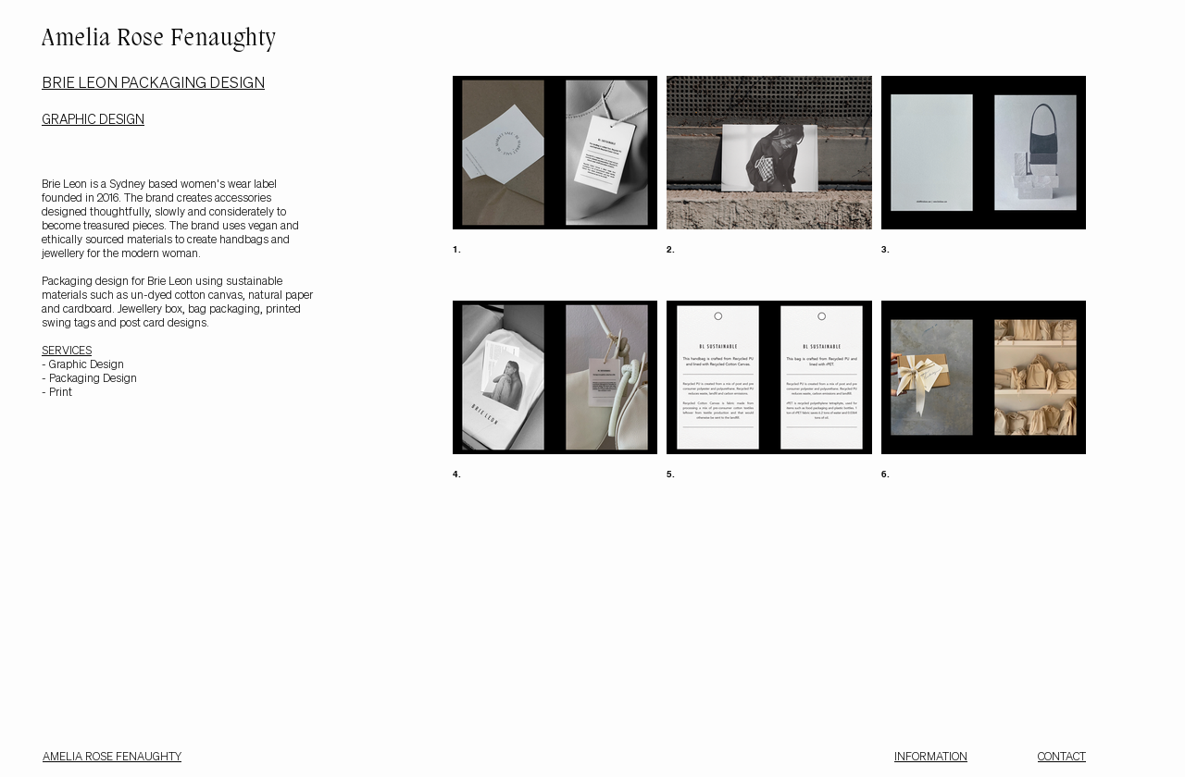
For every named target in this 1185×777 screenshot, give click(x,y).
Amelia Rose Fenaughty (159, 40)
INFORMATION (930, 756)
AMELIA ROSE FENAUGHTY (112, 756)
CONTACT (1062, 756)
